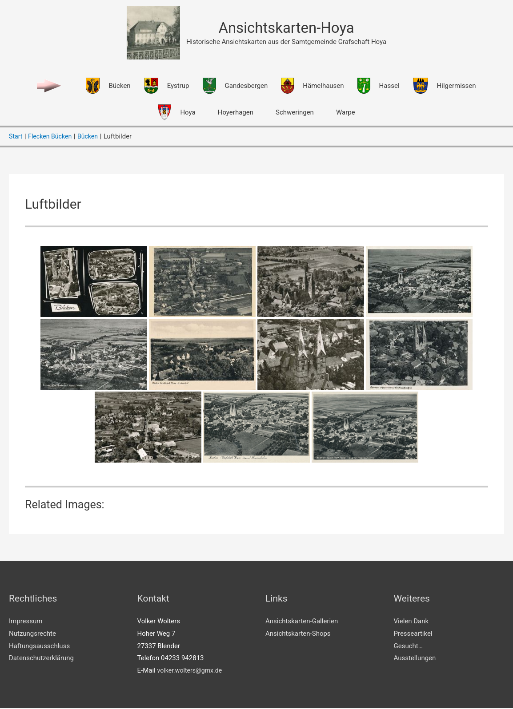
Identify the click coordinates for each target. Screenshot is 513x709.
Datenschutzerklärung (41, 659)
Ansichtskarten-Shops (298, 634)
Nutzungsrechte (32, 634)
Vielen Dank (411, 622)
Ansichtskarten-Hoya (286, 28)
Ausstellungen (415, 659)
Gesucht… (408, 646)
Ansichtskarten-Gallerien (301, 622)
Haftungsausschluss (39, 646)
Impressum (25, 622)
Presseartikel (413, 634)
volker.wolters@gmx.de (191, 671)
